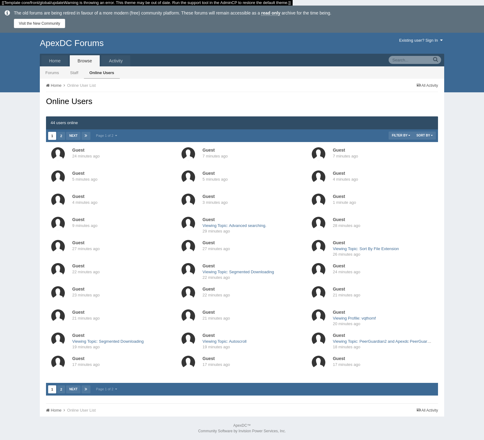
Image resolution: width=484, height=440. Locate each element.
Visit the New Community (39, 23)
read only (270, 12)
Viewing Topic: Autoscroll (224, 341)
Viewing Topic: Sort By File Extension (366, 248)
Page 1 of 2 (106, 135)
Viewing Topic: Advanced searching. (234, 225)
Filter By (401, 135)
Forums (52, 72)
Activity (116, 60)
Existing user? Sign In (421, 40)
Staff (74, 72)
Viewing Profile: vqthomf (354, 318)
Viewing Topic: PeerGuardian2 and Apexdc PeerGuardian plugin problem (397, 341)
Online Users (102, 72)
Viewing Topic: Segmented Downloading (238, 272)
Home (54, 60)
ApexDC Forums (72, 43)
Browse (84, 60)
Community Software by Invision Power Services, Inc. (242, 431)
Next (73, 135)
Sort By (424, 135)
